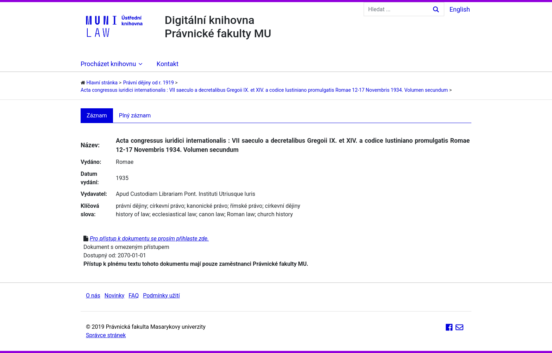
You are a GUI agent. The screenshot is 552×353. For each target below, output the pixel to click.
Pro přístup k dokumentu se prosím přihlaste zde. (149, 238)
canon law (211, 214)
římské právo (246, 206)
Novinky (115, 295)
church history (275, 214)
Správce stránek (106, 335)
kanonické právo (207, 206)
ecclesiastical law (174, 214)
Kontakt (167, 64)
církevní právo (167, 206)
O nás (93, 295)
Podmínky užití (161, 295)
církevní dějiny (282, 206)
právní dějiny (131, 206)
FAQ (133, 295)
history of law (133, 214)
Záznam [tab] (97, 115)
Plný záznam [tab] (135, 115)
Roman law (241, 214)
